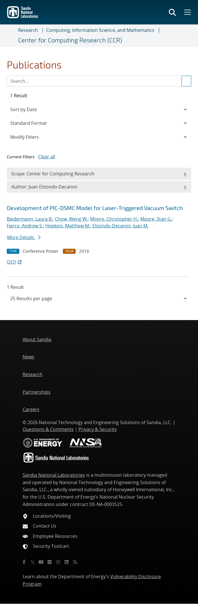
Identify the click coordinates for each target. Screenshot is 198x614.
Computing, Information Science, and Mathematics (100, 30)
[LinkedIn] (66, 562)
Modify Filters (32, 136)
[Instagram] (58, 562)
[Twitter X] (32, 562)
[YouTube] (41, 562)
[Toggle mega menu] (187, 12)
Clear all (46, 157)
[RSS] (75, 562)
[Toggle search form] (172, 12)
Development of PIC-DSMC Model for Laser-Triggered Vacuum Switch (95, 207)
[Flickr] (49, 562)
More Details (24, 237)
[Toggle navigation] (11, 35)
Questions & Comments (48, 429)
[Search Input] (99, 81)
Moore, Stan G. (156, 219)
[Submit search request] (186, 81)
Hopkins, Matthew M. (67, 226)
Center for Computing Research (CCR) (70, 40)
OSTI (15, 262)
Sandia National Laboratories (54, 475)
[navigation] (99, 298)
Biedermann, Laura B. (30, 219)
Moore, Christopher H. (114, 219)
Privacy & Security (97, 429)
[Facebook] (24, 562)
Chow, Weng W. (71, 219)
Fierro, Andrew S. (25, 226)
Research (28, 30)
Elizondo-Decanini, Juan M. (120, 226)
